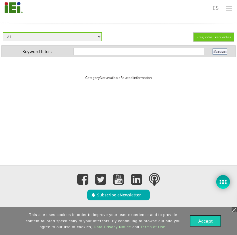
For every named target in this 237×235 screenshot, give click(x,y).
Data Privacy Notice (111, 227)
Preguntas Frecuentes (213, 37)
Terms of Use (152, 227)
